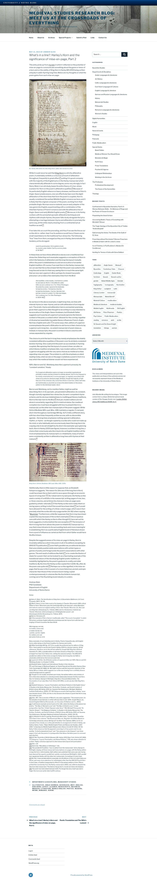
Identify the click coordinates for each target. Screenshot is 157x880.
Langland (107, 288)
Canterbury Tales (109, 269)
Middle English (59, 788)
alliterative (38, 784)
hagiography (98, 284)
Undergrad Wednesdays (103, 173)
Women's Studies (101, 113)
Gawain (105, 276)
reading (78, 788)
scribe (51, 790)
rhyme (35, 790)
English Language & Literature (105, 90)
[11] (30, 703)
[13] (30, 737)
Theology (95, 193)
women (114, 328)
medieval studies (116, 304)
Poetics (70, 788)
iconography (109, 284)
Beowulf (118, 265)
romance (43, 790)
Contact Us (103, 37)
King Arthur (98, 288)
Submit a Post (81, 37)
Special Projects (66, 37)
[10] (30, 697)
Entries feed (33, 854)
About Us (40, 37)
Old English (121, 308)
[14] (30, 743)
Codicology (97, 273)
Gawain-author (116, 276)
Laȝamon (53, 786)
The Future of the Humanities (105, 189)
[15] (30, 745)
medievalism (112, 300)
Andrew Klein (49, 51)
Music (94, 126)
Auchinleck (64, 784)
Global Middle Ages (108, 280)
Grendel (120, 280)
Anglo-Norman (51, 784)
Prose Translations (101, 165)
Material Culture (99, 300)
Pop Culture (98, 316)
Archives (51, 37)
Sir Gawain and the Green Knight (105, 324)
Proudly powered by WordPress (81, 875)
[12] (30, 716)
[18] (30, 768)
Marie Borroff (109, 296)
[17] (30, 758)
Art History (98, 79)
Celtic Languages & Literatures (106, 82)
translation (97, 328)
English (79, 784)
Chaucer (121, 269)
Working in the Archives (103, 177)
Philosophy (99, 106)
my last (52, 64)
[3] (30, 615)
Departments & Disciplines (44, 781)
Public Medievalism (99, 142)
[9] (30, 685)
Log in (31, 850)
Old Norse (97, 312)
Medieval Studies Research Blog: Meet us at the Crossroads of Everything (72, 18)
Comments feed (34, 859)
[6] (30, 659)
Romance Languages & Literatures (107, 109)
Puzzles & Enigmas (101, 169)
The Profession (97, 181)
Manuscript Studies (67, 781)
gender (96, 280)
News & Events (97, 130)
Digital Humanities (98, 118)
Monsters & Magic (101, 157)
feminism (97, 276)
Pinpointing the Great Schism (102, 215)
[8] (30, 674)
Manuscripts (64, 786)
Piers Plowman (108, 312)
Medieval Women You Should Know (107, 154)
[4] (30, 618)
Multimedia (110, 308)
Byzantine (97, 269)
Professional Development (104, 185)
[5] (30, 645)
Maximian (34, 514)
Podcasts (95, 138)
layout (45, 786)
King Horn (36, 786)
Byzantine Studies (98, 67)
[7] (30, 664)
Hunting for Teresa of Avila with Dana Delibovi (108, 252)
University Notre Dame (19, 2)
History (97, 98)
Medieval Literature (41, 788)
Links (92, 37)
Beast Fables (99, 150)
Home (31, 37)
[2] (30, 603)
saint (112, 320)
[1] (30, 599)
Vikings (106, 328)
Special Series (97, 147)
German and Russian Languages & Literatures (111, 94)
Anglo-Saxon (108, 265)
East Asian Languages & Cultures (106, 86)
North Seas (99, 161)
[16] (30, 747)
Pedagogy (95, 134)
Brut (73, 784)
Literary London (99, 292)
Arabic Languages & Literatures (106, 75)
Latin (115, 288)
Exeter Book (116, 273)
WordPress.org (34, 863)
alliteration (97, 265)
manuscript (111, 292)
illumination (120, 284)
